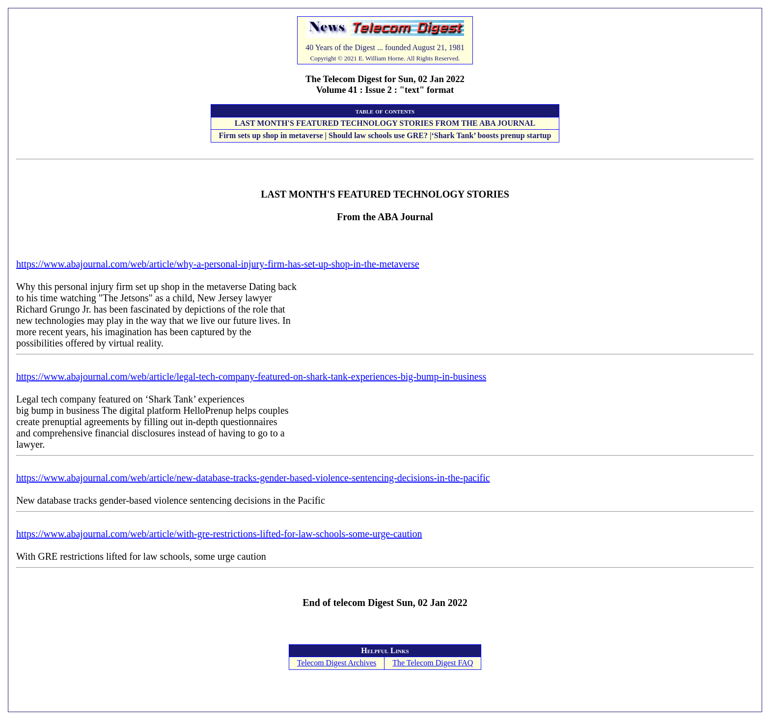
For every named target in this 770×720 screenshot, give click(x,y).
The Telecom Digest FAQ (432, 663)
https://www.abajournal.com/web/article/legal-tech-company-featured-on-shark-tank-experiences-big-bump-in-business (251, 376)
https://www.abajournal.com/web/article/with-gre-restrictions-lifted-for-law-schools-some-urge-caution (219, 533)
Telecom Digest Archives (337, 663)
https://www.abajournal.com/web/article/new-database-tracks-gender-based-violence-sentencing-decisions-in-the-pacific (253, 477)
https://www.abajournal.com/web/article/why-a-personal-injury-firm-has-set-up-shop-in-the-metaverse (217, 264)
